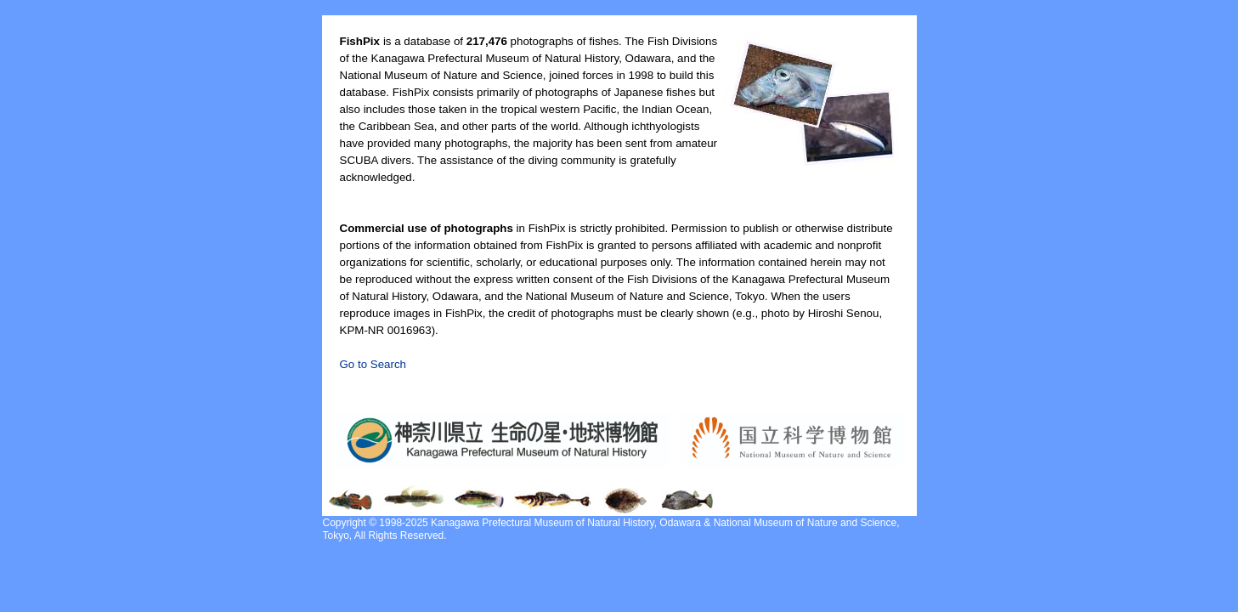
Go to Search (373, 364)
